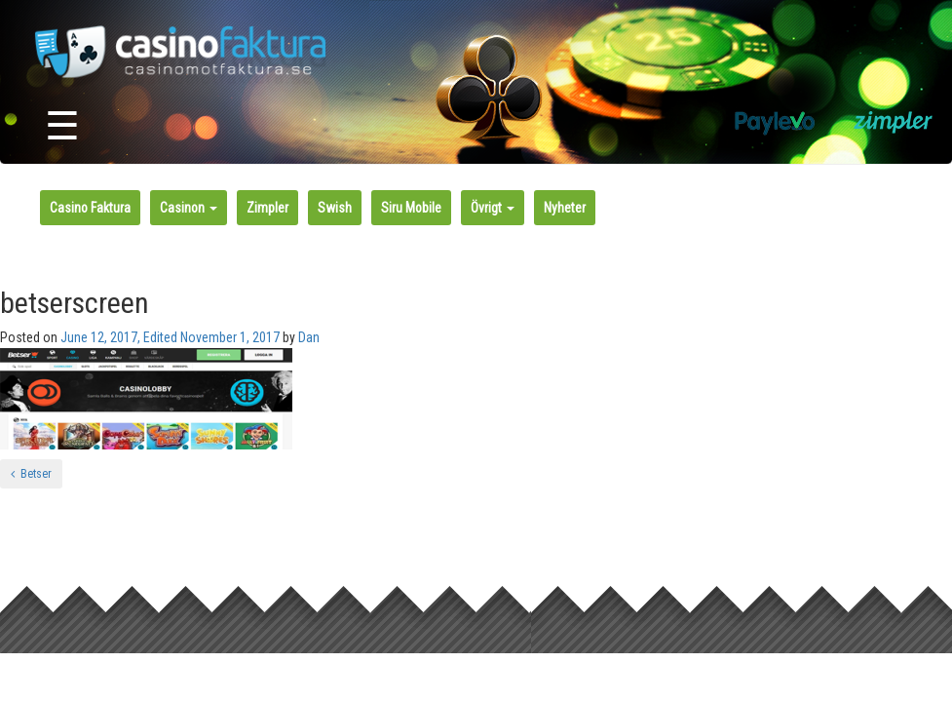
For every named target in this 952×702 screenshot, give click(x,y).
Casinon (188, 207)
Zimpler (267, 207)
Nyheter (565, 207)
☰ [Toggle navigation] (62, 126)
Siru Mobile (411, 207)
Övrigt (492, 207)
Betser (31, 474)
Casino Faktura (90, 207)
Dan (309, 337)
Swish (335, 207)
